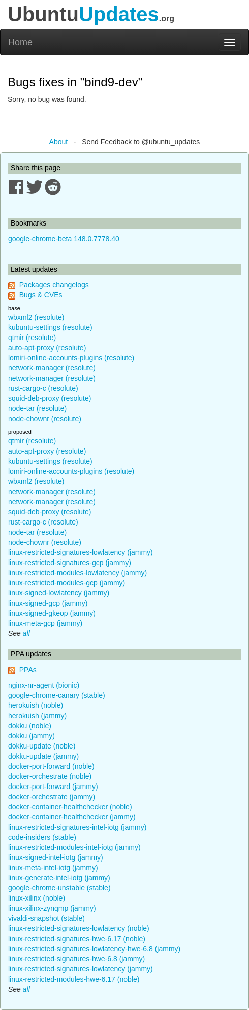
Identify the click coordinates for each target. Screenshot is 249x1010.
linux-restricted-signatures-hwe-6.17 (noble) (76, 938)
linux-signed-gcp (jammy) (47, 603)
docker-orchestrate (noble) (49, 776)
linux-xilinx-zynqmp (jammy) (52, 908)
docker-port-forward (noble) (51, 766)
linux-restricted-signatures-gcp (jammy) (69, 562)
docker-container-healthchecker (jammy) (72, 817)
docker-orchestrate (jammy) (51, 797)
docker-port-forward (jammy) (53, 786)
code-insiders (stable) (42, 837)
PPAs (28, 670)
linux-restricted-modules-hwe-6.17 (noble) (73, 979)
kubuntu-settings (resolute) (50, 327)
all (26, 633)
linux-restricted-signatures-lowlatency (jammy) (80, 552)
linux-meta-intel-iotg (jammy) (53, 868)
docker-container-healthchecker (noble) (70, 807)
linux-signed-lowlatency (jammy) (58, 593)
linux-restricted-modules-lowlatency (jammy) (77, 573)
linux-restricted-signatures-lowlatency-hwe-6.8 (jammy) (94, 949)
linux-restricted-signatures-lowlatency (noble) (78, 928)
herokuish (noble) (35, 705)
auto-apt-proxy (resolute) (47, 348)
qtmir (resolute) (32, 337)
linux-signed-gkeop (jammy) (52, 613)
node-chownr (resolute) (44, 419)
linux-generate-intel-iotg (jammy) (59, 878)
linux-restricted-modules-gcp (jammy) (66, 583)
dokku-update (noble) (41, 746)
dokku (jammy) (31, 736)
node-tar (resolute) (37, 408)
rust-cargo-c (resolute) (43, 388)
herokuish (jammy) (37, 716)
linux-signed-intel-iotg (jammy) (55, 857)
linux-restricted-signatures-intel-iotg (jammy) (77, 827)
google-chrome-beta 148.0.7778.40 (63, 239)
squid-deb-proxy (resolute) (49, 398)
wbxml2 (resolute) (36, 317)
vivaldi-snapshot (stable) (46, 918)
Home (20, 42)
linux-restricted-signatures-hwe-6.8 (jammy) (76, 959)
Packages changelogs (54, 285)
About (58, 142)
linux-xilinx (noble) (36, 898)
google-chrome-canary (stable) (56, 695)
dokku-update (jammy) (43, 756)
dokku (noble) (29, 726)
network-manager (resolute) (52, 368)
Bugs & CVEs (41, 295)
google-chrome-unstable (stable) (59, 888)
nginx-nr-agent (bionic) (43, 685)
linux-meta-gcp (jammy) (45, 623)
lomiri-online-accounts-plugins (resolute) (71, 358)
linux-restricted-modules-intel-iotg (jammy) (74, 847)
